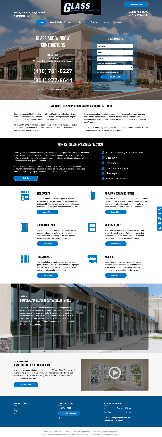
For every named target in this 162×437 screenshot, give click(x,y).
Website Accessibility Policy (110, 431)
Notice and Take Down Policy (92, 431)
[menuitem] (41, 22)
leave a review (34, 321)
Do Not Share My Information (62, 431)
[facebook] (59, 418)
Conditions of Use (78, 431)
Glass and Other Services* (107, 64)
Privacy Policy (48, 431)
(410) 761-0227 (138, 12)
